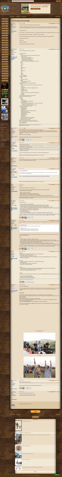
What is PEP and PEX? (26, 445)
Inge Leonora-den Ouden (13, 128)
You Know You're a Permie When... (40, 214)
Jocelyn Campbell (13, 142)
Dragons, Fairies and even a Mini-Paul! (29, 214)
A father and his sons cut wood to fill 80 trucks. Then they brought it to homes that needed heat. (36, 176)
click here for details (35, 8)
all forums (4, 80)
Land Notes (25, 125)
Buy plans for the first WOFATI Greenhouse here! (26, 279)
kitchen (5, 35)
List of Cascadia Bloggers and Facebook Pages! (48, 246)
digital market (5, 71)
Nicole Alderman (13, 200)
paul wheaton (13, 23)
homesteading (5, 28)
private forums (5, 78)
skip (4, 59)
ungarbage (4, 40)
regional (5, 54)
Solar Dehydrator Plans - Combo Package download (32, 467)
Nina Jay (12, 184)
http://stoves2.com (28, 403)
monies (5, 33)
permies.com (5, 73)
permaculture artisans (5, 52)
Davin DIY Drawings (26, 459)
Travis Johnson (13, 284)
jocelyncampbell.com (42, 155)
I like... (12, 30)
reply (35, 411)
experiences (5, 61)
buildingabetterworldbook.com (36, 124)
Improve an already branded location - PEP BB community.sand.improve (36, 434)
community (5, 42)
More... (35, 471)
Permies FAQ (21, 214)
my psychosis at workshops (27, 453)
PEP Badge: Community (26, 421)
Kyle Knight (12, 251)
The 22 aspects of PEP (26, 432)
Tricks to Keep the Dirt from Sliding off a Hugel (34, 246)
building (5, 26)
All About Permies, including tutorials (51, 214)
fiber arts (5, 47)
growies (5, 21)
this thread (44, 221)
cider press (4, 66)
